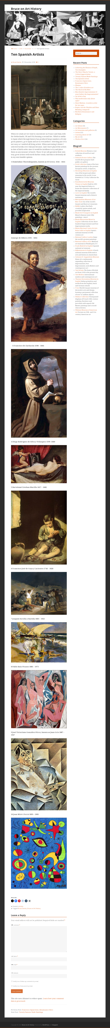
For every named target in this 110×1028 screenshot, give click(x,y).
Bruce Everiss (22, 908)
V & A (77, 288)
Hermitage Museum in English (86, 171)
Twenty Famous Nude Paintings (31, 1012)
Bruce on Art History (26, 9)
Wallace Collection (82, 297)
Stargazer (55, 1025)
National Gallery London (84, 237)
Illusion (78, 85)
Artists (21, 906)
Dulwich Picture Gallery (83, 157)
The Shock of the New (82, 90)
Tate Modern (79, 275)
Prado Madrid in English (84, 246)
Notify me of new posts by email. (23, 986)
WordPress (45, 1025)
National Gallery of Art (83, 241)
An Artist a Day (80, 96)
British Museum (81, 151)
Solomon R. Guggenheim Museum (87, 257)
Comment (16, 925)
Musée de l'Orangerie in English (86, 213)
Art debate (79, 126)
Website (15, 973)
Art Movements (80, 128)
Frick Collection (81, 164)
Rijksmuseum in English (83, 250)
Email (15, 964)
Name (15, 956)
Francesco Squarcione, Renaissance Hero (37, 1010)
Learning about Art (82, 135)
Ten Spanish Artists (82, 79)
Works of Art (79, 139)
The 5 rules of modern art (84, 87)
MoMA (77, 206)
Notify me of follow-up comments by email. (25, 981)
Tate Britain (79, 270)
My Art (77, 137)
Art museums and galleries (84, 130)
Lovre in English (81, 193)
